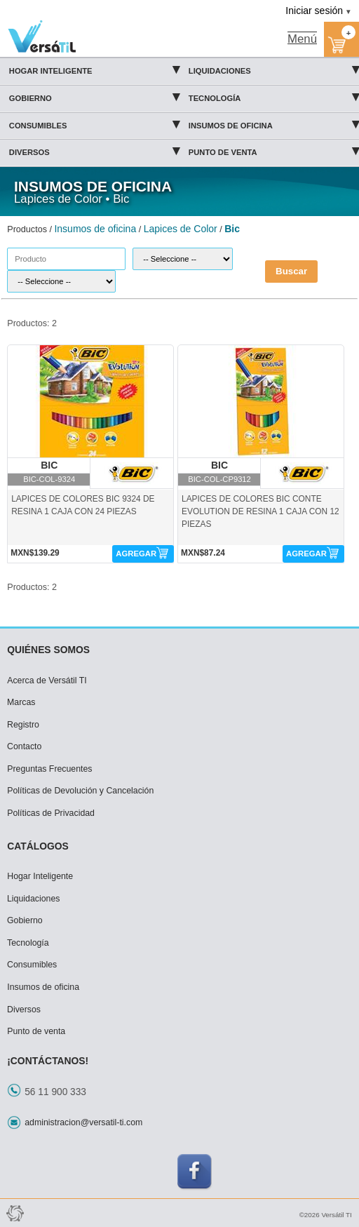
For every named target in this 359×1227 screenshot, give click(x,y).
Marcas (21, 702)
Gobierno (94, 96)
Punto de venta (274, 150)
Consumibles (94, 123)
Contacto (24, 746)
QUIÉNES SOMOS (48, 649)
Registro (23, 725)
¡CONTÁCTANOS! (47, 1060)
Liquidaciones (274, 68)
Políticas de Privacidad (51, 813)
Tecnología (274, 96)
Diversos (94, 150)
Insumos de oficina (274, 123)
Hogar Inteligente (94, 68)
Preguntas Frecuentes (49, 769)
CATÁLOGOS (38, 846)
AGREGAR (136, 553)
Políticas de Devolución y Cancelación (80, 791)
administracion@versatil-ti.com (83, 1122)
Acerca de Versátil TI (47, 680)
